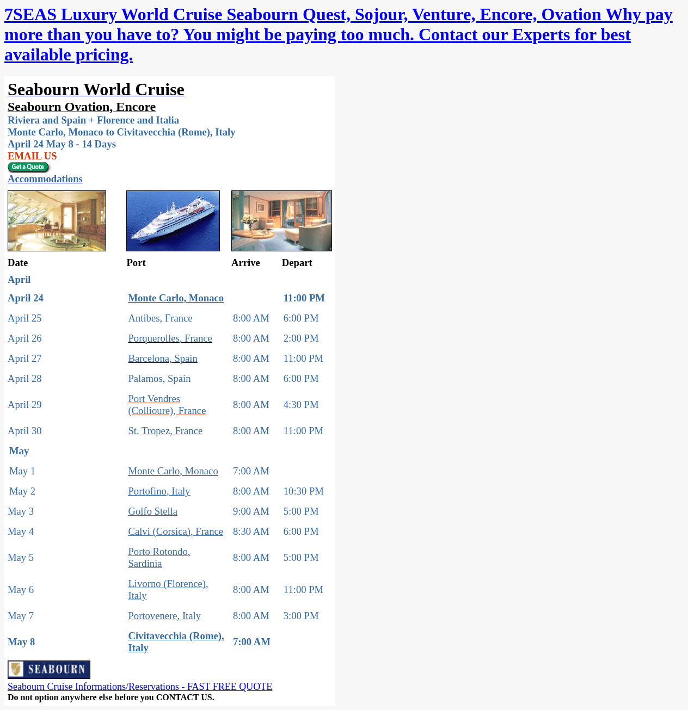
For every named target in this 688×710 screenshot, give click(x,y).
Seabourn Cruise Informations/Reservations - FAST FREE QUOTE (140, 686)
